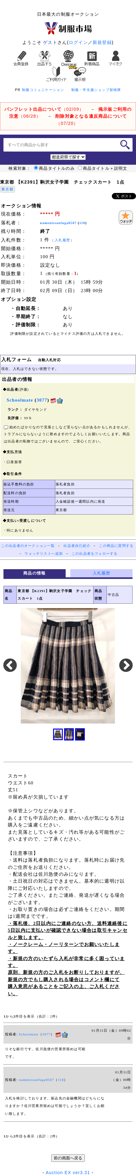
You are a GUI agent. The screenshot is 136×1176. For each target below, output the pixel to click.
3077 (41, 400)
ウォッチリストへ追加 (43, 553)
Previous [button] (10, 666)
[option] (68, 666)
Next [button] (126, 666)
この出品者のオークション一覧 (28, 546)
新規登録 (102, 42)
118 (82, 223)
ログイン (78, 42)
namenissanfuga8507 (58, 223)
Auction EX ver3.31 (68, 1172)
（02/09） (44, 109)
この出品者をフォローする (94, 553)
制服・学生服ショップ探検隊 (96, 90)
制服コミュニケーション (43, 90)
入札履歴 (62, 240)
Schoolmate (28, 1034)
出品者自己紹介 (76, 546)
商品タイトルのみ (54, 168)
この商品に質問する (116, 546)
